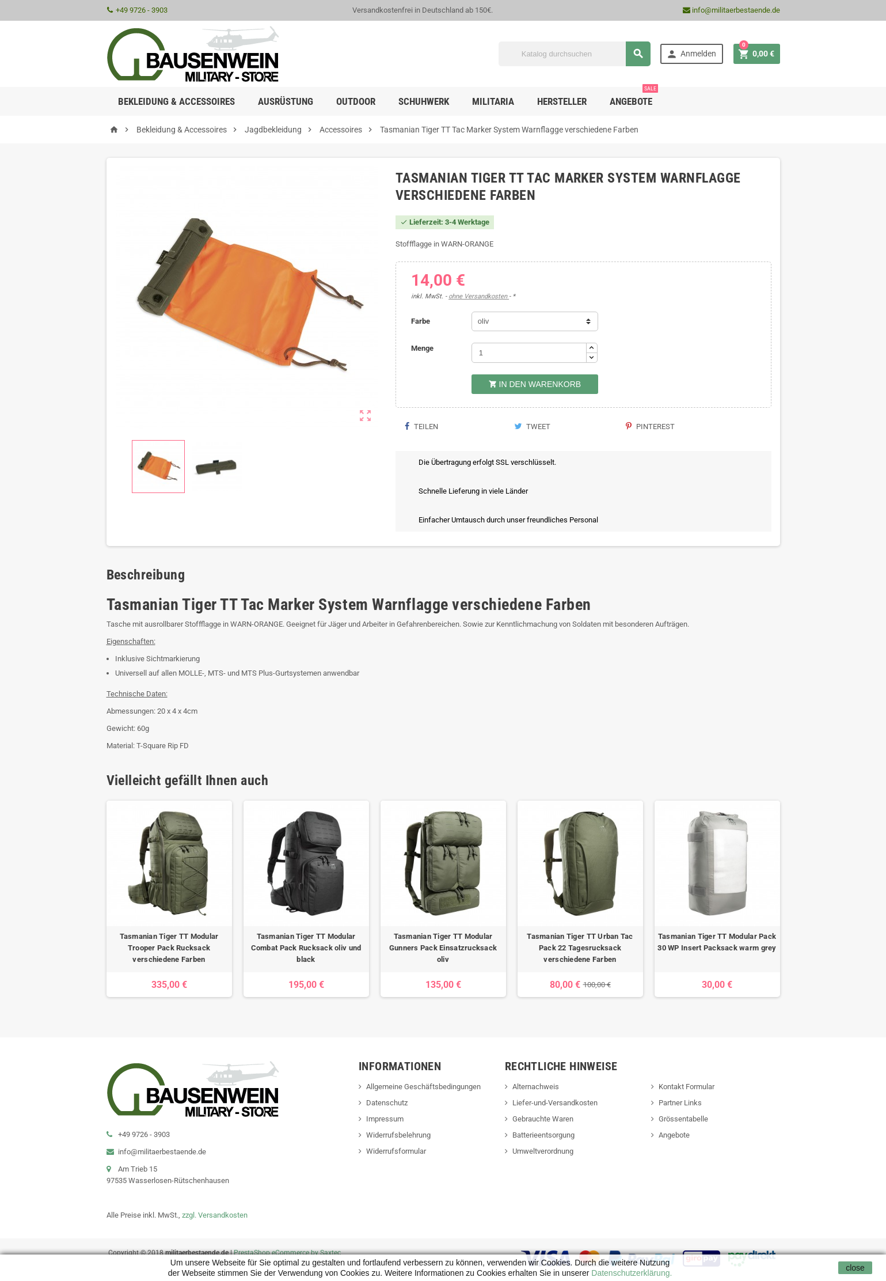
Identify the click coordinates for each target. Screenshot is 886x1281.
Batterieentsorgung (543, 1135)
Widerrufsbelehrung (398, 1135)
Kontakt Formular (686, 1086)
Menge (422, 348)
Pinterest (650, 426)
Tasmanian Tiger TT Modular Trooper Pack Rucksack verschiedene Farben (169, 948)
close (855, 1267)
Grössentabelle (683, 1119)
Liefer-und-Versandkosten (555, 1102)
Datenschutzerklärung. (630, 1273)
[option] (169, 899)
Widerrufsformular (396, 1151)
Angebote (634, 97)
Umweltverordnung (542, 1151)
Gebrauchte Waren (542, 1119)
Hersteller (562, 101)
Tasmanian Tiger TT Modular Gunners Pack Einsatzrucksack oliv (443, 948)
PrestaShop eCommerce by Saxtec (287, 1253)
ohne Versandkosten (478, 296)
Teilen (421, 426)
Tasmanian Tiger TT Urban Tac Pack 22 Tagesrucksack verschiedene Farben (580, 948)
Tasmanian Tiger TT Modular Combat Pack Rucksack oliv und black (306, 948)
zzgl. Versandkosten (215, 1215)
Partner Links (680, 1102)
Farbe (420, 321)
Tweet (532, 426)
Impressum (385, 1119)
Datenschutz (387, 1102)
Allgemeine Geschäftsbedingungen (423, 1086)
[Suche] (575, 53)
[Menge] (529, 353)
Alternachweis (535, 1086)
